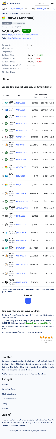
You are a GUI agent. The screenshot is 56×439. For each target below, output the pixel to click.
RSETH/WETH (21, 240)
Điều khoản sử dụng (9, 394)
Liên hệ (4, 404)
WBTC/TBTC (20, 273)
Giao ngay (6, 79)
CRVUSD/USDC (21, 123)
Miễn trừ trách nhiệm (9, 399)
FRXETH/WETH (21, 282)
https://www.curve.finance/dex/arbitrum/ (23, 35)
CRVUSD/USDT (21, 130)
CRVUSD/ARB (21, 159)
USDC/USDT (20, 110)
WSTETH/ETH (21, 232)
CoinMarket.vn (27, 431)
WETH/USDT (20, 137)
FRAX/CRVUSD (21, 225)
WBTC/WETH (21, 193)
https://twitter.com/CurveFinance (19, 38)
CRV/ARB (19, 185)
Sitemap (5, 408)
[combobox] (42, 4)
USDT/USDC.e (21, 103)
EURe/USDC (20, 176)
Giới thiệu (5, 384)
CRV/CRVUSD (21, 167)
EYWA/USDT (20, 248)
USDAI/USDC (21, 117)
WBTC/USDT (20, 145)
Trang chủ (5, 13)
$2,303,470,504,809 (17, 9)
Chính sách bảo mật (9, 389)
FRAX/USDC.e (21, 216)
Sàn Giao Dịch (14, 13)
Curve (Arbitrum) (25, 13)
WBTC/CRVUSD (21, 265)
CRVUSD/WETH (22, 201)
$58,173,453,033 (41, 9)
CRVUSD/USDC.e (22, 153)
